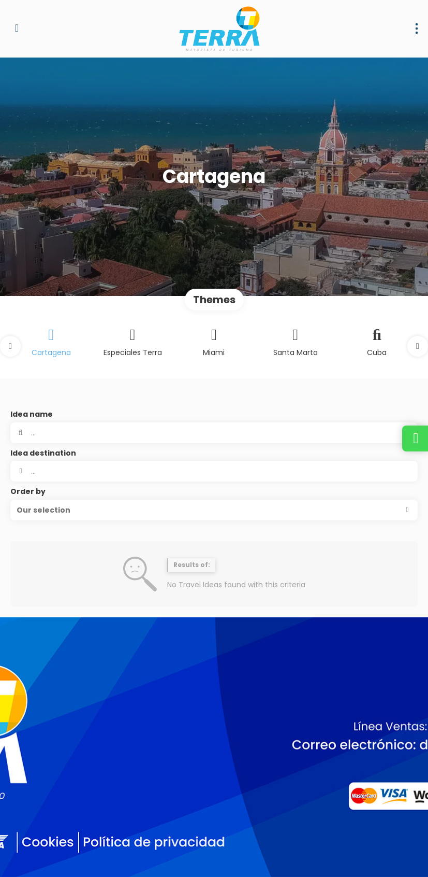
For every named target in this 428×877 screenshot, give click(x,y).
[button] (10, 346)
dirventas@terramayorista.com (66, 762)
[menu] (416, 28)
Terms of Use (269, 856)
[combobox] (214, 471)
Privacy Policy (216, 856)
